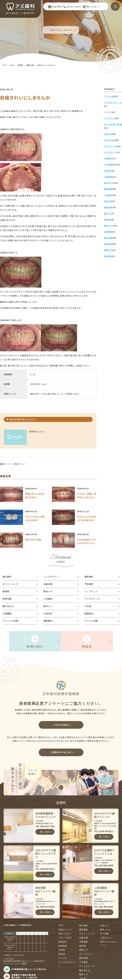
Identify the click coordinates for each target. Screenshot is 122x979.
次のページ (19, 464)
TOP (4, 65)
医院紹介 (63, 942)
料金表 (62, 954)
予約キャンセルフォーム (109, 943)
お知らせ (104, 926)
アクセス (63, 958)
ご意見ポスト (106, 938)
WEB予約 (54, 7)
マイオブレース (92, 599)
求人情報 (104, 934)
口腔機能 (7, 614)
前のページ (5, 464)
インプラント (91, 591)
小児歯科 (47, 599)
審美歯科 (88, 577)
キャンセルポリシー (68, 963)
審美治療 (30, 65)
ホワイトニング (10, 584)
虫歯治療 (47, 584)
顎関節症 (88, 614)
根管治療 (7, 599)
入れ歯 (87, 606)
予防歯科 (88, 584)
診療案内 (63, 946)
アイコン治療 (91, 621)
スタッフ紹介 (65, 938)
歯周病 (6, 591)
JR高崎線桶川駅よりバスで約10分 (28, 969)
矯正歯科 (7, 577)
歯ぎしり (47, 606)
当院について (65, 930)
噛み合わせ (8, 606)
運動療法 (47, 621)
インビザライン (51, 577)
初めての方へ (90, 7)
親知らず (47, 591)
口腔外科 (47, 614)
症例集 (20, 65)
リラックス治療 (10, 621)
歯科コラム (105, 930)
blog (12, 65)
